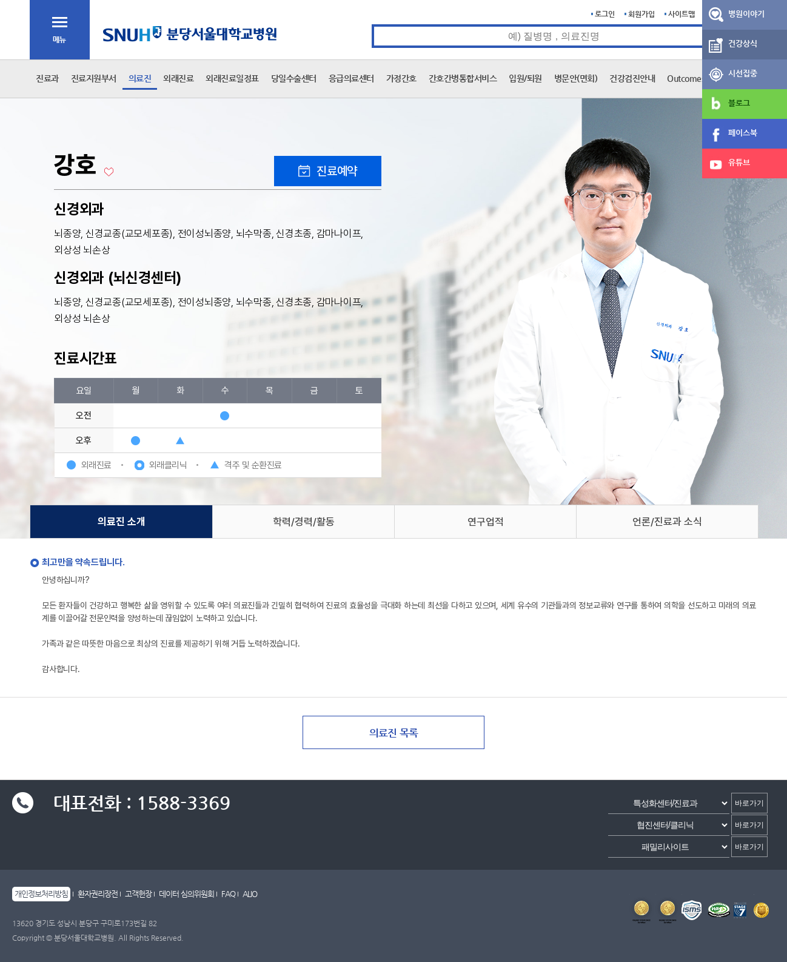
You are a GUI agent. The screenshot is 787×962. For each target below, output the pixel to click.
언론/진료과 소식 (667, 522)
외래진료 (178, 78)
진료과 (47, 78)
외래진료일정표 (232, 78)
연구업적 (485, 522)
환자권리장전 (98, 893)
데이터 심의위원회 (186, 893)
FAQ (228, 893)
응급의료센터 (351, 78)
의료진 (140, 78)
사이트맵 (681, 14)
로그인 (605, 14)
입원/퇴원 (525, 78)
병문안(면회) (576, 78)
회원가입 (641, 14)
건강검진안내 (632, 78)
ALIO (250, 893)
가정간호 (401, 78)
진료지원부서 (93, 78)
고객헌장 (138, 893)
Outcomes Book (696, 78)
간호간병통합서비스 (463, 78)
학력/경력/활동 (304, 522)
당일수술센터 (293, 78)
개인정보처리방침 (41, 893)
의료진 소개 (122, 522)
